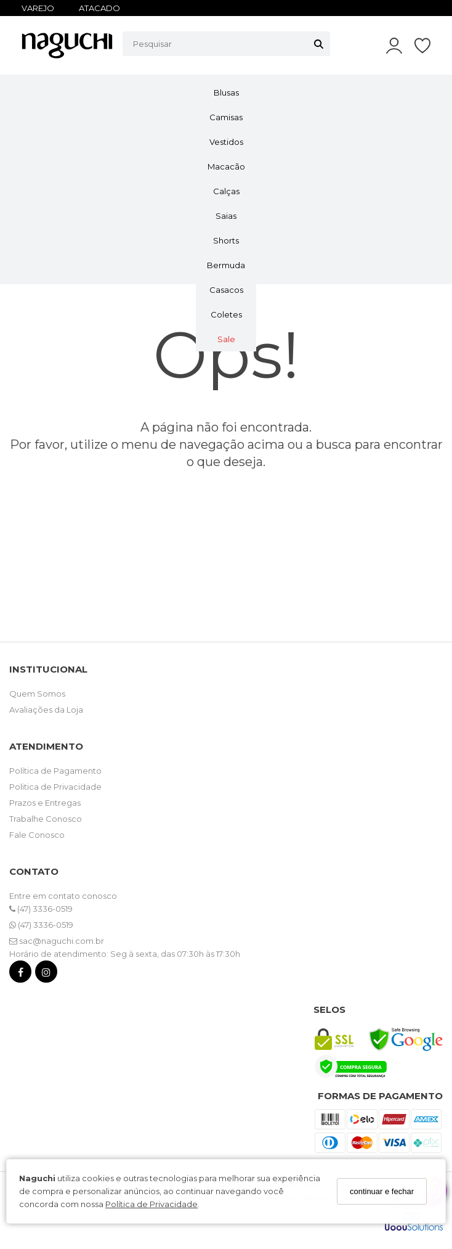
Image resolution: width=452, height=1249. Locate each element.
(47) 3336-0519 (41, 909)
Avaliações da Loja (46, 710)
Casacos (226, 290)
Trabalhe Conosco (45, 819)
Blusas (226, 92)
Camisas (226, 117)
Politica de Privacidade (55, 787)
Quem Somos (37, 693)
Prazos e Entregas (45, 803)
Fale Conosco (37, 835)
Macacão (226, 166)
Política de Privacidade (151, 1204)
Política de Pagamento (55, 771)
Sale (226, 339)
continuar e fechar (382, 1191)
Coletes (226, 314)
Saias (226, 216)
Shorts (226, 240)
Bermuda (226, 265)
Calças (226, 191)
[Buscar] (318, 43)
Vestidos (226, 142)
